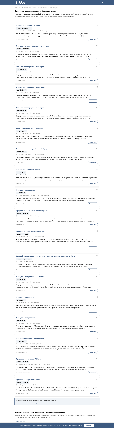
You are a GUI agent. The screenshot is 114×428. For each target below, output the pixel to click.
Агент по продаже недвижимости (29, 128)
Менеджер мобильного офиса (28, 25)
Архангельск (20, 421)
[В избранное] (97, 25)
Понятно (89, 425)
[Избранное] (103, 3)
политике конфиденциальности (72, 425)
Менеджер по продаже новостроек (30, 277)
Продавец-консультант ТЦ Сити (28, 359)
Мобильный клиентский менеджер (30, 338)
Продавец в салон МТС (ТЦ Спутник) (30, 231)
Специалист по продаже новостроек (30, 67)
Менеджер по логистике (25, 297)
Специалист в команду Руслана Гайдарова (33, 149)
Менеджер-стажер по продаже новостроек (33, 46)
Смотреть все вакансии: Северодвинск (29, 403)
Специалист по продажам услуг (28, 170)
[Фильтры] (107, 3)
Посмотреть (92, 39)
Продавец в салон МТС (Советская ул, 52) (32, 211)
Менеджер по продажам (25, 190)
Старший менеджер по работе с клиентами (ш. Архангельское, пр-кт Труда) (46, 256)
